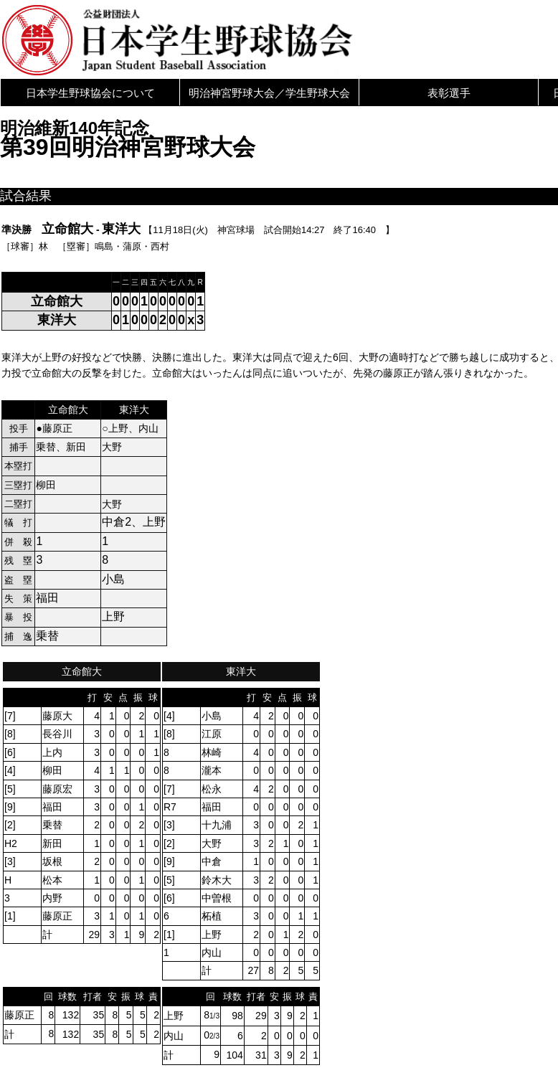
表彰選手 (448, 93)
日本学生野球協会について (90, 93)
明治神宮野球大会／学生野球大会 (269, 93)
